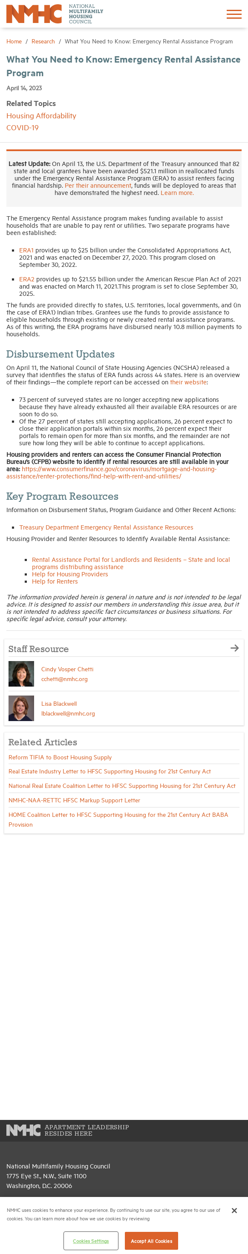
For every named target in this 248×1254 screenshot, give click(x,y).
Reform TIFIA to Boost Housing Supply (60, 757)
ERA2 (27, 279)
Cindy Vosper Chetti (67, 668)
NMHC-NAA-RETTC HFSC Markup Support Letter (74, 800)
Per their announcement (98, 185)
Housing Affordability (41, 115)
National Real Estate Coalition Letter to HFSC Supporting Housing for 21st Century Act (122, 785)
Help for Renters (55, 581)
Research (44, 41)
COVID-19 (22, 127)
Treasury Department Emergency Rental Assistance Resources (107, 527)
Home (14, 41)
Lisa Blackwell (59, 703)
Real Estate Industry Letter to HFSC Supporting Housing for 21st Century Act (110, 771)
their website (188, 382)
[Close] (234, 1210)
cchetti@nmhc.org (64, 678)
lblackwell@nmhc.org (68, 713)
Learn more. (177, 192)
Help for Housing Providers (70, 574)
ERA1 (26, 250)
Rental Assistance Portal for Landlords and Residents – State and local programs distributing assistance (131, 562)
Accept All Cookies (151, 1240)
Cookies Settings (91, 1240)
